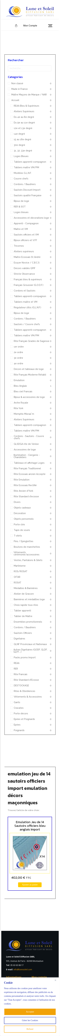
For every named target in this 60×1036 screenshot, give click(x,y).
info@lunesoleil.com (23, 969)
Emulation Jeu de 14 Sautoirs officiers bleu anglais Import (29, 825)
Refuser (30, 1029)
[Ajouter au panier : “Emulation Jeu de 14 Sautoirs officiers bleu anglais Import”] (30, 884)
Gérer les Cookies (30, 1020)
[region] (30, 1006)
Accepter (30, 1012)
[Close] (57, 980)
